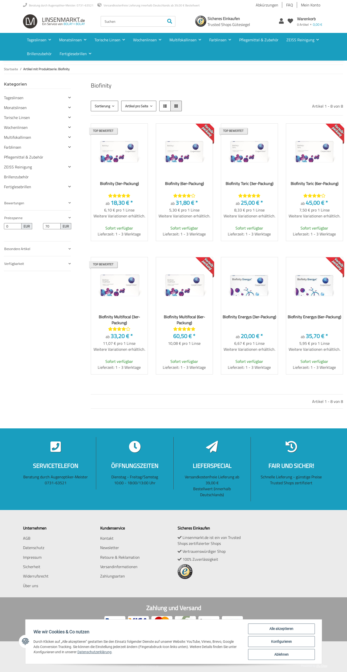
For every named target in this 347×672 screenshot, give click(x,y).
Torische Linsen (17, 117)
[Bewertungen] (119, 196)
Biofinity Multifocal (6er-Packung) (184, 320)
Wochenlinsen (16, 127)
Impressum (32, 557)
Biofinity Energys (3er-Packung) (249, 317)
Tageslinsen (13, 98)
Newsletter (109, 548)
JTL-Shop (321, 665)
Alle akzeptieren (281, 629)
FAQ (289, 5)
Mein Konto (310, 5)
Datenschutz (33, 548)
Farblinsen (12, 147)
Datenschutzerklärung (94, 652)
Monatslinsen (15, 108)
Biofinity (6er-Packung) (184, 183)
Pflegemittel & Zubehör (23, 157)
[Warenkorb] (309, 21)
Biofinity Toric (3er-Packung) (249, 183)
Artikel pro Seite (136, 106)
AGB (26, 538)
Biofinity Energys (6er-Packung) (314, 317)
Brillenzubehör (16, 177)
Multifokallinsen (17, 137)
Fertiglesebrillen (17, 187)
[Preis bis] (52, 226)
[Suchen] (132, 21)
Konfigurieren (281, 642)
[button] (281, 21)
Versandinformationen (119, 567)
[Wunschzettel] (290, 21)
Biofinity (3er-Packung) (119, 183)
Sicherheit (31, 567)
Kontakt (107, 538)
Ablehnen (281, 654)
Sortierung (102, 106)
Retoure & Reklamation (120, 557)
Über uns (30, 586)
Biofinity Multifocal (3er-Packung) (119, 320)
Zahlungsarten (112, 576)
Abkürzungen (267, 5)
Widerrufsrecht (35, 576)
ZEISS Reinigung (18, 167)
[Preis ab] (13, 226)
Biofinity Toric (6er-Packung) (314, 183)
